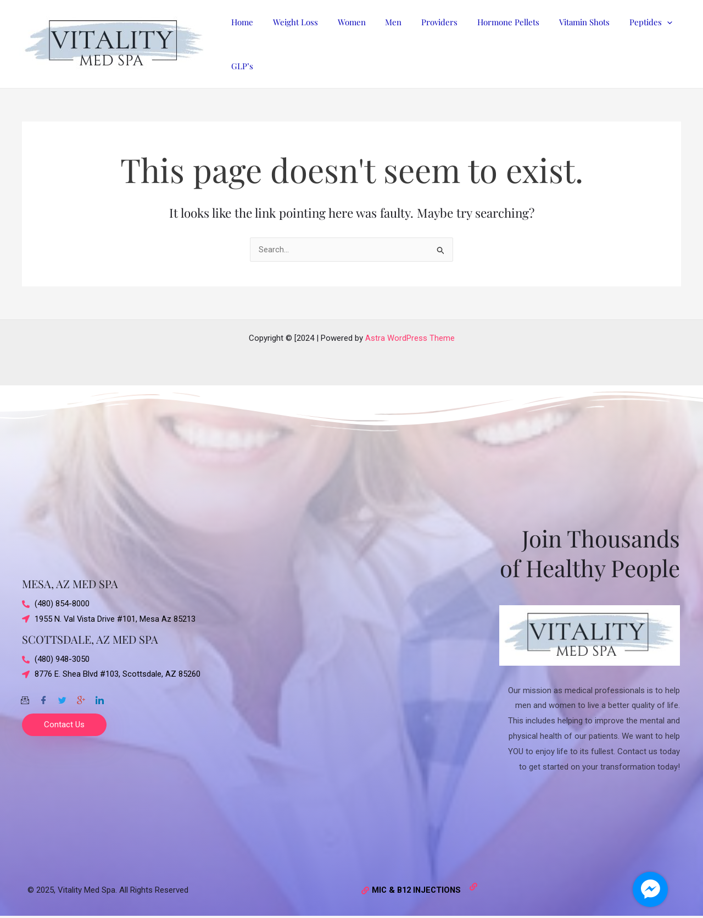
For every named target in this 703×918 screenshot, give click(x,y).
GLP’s (241, 65)
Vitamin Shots (563, 21)
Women (344, 21)
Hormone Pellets (491, 21)
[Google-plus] (80, 696)
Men (382, 21)
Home (241, 21)
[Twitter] (62, 696)
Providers (425, 21)
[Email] (24, 696)
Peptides (626, 22)
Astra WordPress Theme (410, 338)
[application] (643, 22)
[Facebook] (43, 696)
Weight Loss (290, 21)
